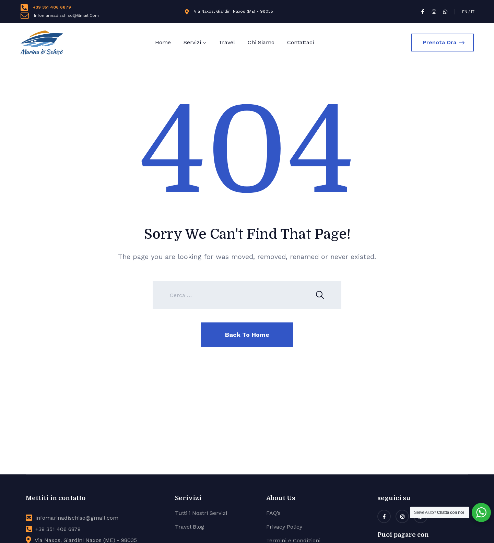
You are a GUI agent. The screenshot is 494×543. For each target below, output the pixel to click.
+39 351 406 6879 (52, 7)
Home (163, 42)
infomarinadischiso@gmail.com (76, 518)
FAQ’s (273, 513)
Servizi (192, 42)
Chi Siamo (261, 42)
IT (472, 11)
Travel (227, 42)
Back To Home (247, 334)
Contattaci (300, 42)
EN (464, 11)
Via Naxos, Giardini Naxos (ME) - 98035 (233, 11)
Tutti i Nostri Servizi (201, 513)
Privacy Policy (284, 526)
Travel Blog (189, 526)
